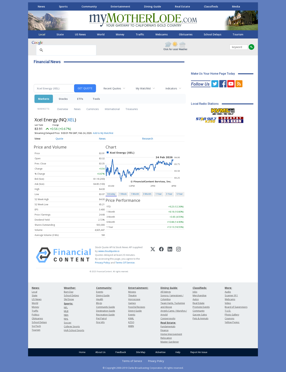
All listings (166, 291)
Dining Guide (152, 6)
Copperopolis (168, 318)
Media (236, 6)
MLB (66, 311)
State (60, 34)
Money (120, 34)
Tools (96, 99)
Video (228, 303)
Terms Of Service (125, 262)
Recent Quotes (112, 88)
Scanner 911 (231, 295)
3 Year (169, 193)
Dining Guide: (169, 288)
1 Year (159, 193)
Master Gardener (170, 341)
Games (132, 303)
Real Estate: (168, 322)
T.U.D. (228, 310)
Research (147, 138)
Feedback (120, 352)
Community (89, 6)
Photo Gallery (232, 314)
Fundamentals (168, 326)
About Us (100, 352)
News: (36, 288)
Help (177, 352)
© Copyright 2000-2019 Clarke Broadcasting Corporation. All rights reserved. (143, 367)
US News (80, 34)
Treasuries (131, 109)
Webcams (161, 34)
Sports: (68, 303)
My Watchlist (143, 88)
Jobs (195, 291)
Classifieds (211, 6)
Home (82, 352)
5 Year (180, 193)
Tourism (238, 34)
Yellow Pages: (232, 322)
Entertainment (120, 6)
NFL (66, 307)
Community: (104, 288)
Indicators (171, 88)
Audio (228, 291)
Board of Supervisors (236, 307)
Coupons (229, 318)
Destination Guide (105, 310)
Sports (63, 6)
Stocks (63, 99)
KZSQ (131, 322)
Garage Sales (200, 314)
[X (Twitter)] (152, 255)
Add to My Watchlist (103, 133)
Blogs (99, 303)
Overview (62, 109)
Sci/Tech (36, 326)
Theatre (132, 295)
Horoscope (134, 299)
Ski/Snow (69, 299)
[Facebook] (161, 255)
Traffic (140, 34)
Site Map (140, 352)
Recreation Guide (105, 314)
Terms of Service (132, 361)
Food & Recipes (136, 307)
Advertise (160, 352)
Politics (35, 314)
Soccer (67, 322)
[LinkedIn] (170, 255)
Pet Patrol (101, 318)
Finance (165, 330)
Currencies (92, 109)
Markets (43, 99)
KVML (131, 318)
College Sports (72, 326)
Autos (196, 299)
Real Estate (182, 6)
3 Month (147, 193)
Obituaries (185, 34)
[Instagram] (178, 255)
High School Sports (74, 330)
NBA (66, 315)
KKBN (131, 326)
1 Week (123, 193)
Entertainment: (138, 288)
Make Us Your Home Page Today (213, 73)
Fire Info (100, 322)
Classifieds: (200, 288)
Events (99, 291)
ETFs (80, 99)
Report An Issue (198, 352)
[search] (66, 50)
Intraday (111, 193)
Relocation (166, 338)
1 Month (135, 193)
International (112, 109)
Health (99, 299)
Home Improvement (171, 334)
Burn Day (68, 291)
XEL (71, 120)
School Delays (212, 34)
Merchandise (199, 295)
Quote (59, 138)
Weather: (70, 288)
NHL (66, 318)
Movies (132, 291)
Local (42, 34)
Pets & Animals (200, 318)
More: (228, 288)
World (101, 34)
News (41, 6)
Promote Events (201, 307)
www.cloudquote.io (108, 251)
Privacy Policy (102, 262)
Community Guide (105, 307)
